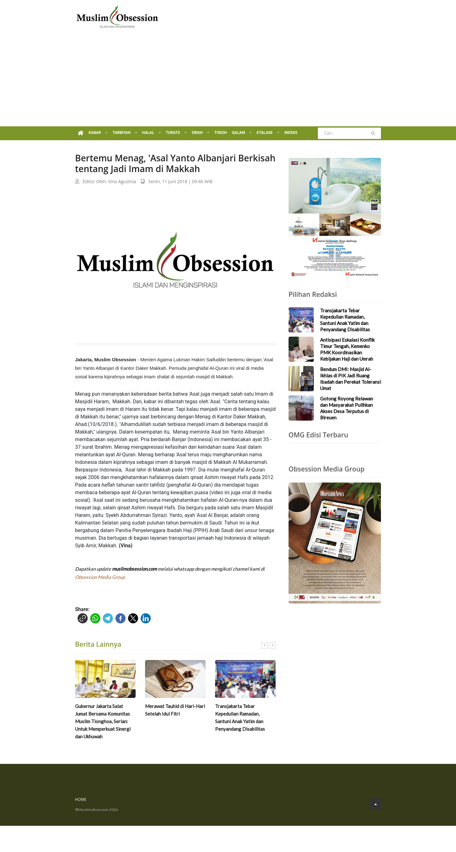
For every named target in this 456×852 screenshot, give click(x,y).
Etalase (268, 132)
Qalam (242, 132)
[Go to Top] (375, 803)
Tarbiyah (125, 132)
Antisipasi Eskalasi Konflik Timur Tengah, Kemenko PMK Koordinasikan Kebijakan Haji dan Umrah (347, 349)
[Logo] (117, 16)
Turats (176, 132)
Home (80, 799)
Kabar (98, 132)
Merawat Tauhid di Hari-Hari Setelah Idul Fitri (175, 710)
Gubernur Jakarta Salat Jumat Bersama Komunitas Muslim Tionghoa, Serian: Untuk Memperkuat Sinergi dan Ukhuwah (103, 721)
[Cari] (373, 133)
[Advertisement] (228, 79)
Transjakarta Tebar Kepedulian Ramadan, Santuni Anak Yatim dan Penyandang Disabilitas (240, 717)
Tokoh (220, 132)
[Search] (349, 133)
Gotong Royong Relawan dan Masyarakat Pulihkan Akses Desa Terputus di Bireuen (346, 408)
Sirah (200, 132)
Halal (151, 132)
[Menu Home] (80, 133)
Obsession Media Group (100, 577)
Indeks (291, 132)
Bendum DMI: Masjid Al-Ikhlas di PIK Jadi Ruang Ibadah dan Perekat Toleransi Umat (350, 378)
